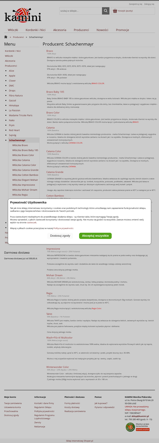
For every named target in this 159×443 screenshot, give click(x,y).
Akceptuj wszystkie (95, 235)
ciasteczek (31, 222)
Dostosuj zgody (60, 235)
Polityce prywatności (63, 228)
